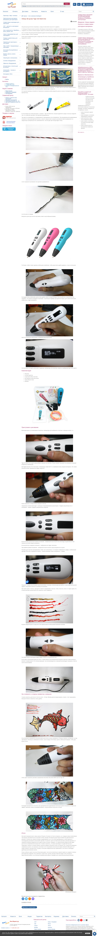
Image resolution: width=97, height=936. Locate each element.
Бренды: (25, 6)
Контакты (35, 11)
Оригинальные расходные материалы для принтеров (10, 19)
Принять (88, 933)
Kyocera (50, 927)
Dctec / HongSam (52, 921)
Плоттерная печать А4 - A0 (12, 101)
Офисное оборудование (9, 63)
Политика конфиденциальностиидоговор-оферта (77, 924)
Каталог (5, 11)
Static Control (37, 929)
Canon (36, 925)
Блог (52, 11)
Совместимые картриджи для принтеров (11, 23)
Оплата (15, 11)
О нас (62, 11)
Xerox (49, 925)
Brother (36, 927)
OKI (35, 923)
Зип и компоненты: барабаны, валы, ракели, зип (11, 31)
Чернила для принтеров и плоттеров (10, 42)
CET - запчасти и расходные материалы (10, 27)
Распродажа (8, 93)
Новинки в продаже (10, 92)
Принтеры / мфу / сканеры (10, 15)
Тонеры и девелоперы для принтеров (10, 38)
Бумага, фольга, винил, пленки (9, 54)
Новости (44, 11)
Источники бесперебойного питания (10, 50)
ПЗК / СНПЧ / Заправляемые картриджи (11, 46)
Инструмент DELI (7, 74)
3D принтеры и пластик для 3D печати (10, 66)
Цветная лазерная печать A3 (12, 102)
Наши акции (8, 91)
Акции (30, 916)
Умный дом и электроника (10, 57)
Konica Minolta (51, 929)
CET (35, 921)
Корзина (56, 916)
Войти (7, 79)
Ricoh (49, 923)
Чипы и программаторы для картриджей (10, 34)
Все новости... (81, 132)
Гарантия (39, 916)
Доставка (25, 11)
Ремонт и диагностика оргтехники (11, 98)
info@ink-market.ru (5, 927)
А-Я (64, 6)
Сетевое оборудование (9, 60)
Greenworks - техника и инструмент (9, 70)
